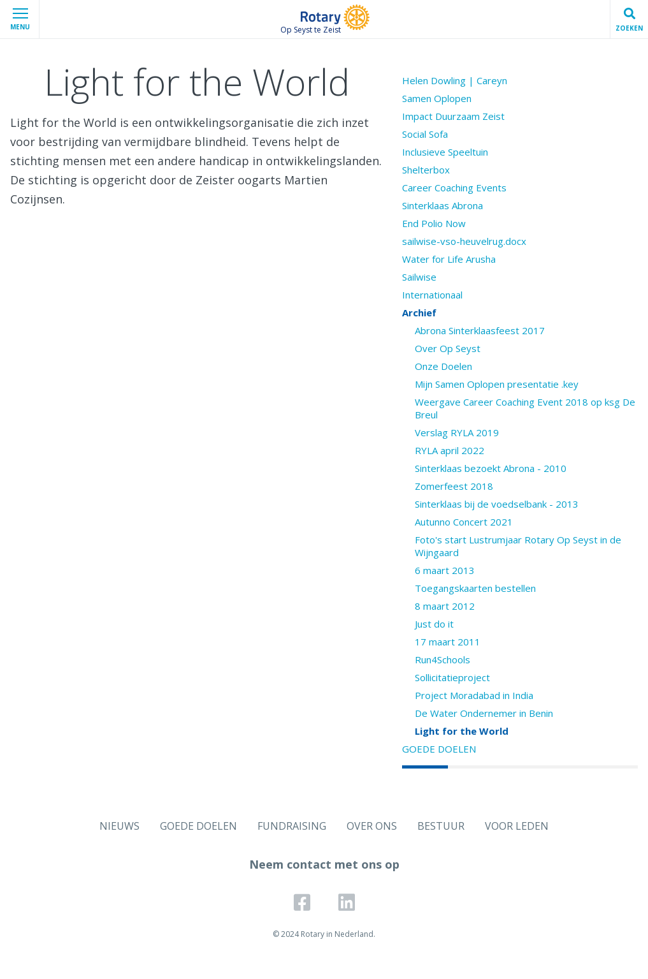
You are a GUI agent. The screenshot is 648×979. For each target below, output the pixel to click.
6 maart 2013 (445, 570)
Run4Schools (442, 659)
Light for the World (461, 731)
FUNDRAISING (291, 826)
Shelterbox (426, 169)
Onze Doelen (443, 366)
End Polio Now (434, 223)
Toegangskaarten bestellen (475, 588)
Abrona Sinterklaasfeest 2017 (480, 330)
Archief (419, 312)
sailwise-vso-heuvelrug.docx (464, 241)
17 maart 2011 (447, 641)
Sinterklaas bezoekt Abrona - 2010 (490, 468)
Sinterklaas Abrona (442, 205)
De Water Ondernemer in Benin (484, 713)
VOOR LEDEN (517, 826)
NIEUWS (119, 826)
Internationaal (432, 294)
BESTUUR (440, 826)
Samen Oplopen (437, 98)
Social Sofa (425, 134)
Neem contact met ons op (324, 864)
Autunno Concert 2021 (464, 521)
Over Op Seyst (447, 348)
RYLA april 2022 (449, 450)
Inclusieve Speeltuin (445, 151)
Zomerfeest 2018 (454, 486)
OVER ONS (372, 826)
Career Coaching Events (454, 187)
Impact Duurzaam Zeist (453, 116)
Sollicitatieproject (452, 677)
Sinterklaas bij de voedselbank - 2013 (497, 503)
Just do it (434, 623)
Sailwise (419, 276)
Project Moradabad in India (474, 695)
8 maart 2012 (445, 606)
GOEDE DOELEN (439, 748)
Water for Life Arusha (449, 259)
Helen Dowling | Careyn (454, 80)
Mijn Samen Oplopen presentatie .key (497, 384)
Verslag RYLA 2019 (457, 432)
